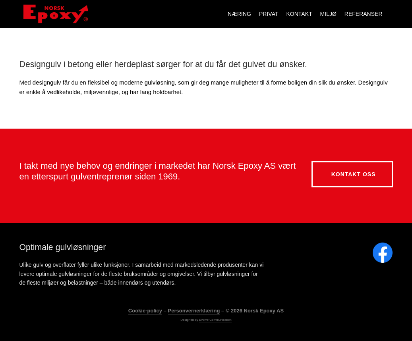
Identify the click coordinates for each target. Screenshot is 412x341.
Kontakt (299, 14)
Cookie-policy (145, 310)
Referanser (363, 14)
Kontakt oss (353, 173)
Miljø (328, 14)
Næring (239, 14)
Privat (269, 14)
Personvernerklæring (194, 310)
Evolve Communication (215, 319)
